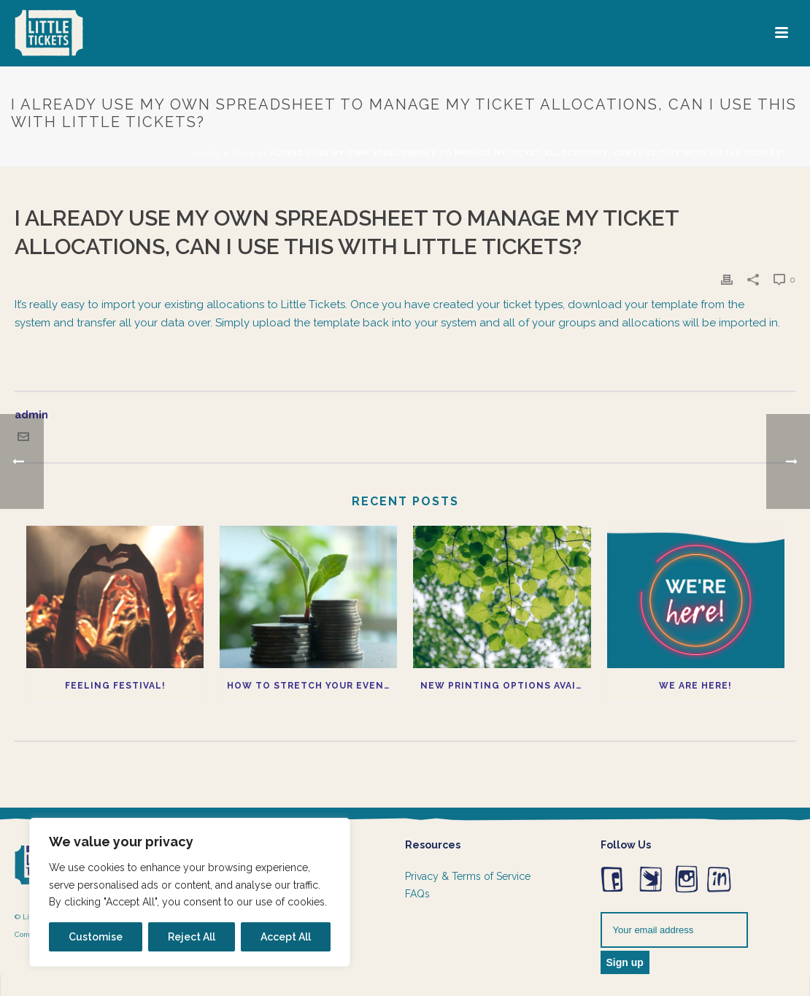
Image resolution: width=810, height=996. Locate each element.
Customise (96, 937)
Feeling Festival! (115, 686)
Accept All (286, 937)
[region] (189, 892)
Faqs (243, 153)
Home (208, 153)
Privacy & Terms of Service (468, 876)
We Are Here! (695, 686)
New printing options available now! (505, 686)
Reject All (191, 937)
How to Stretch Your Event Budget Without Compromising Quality (312, 686)
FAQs (417, 894)
